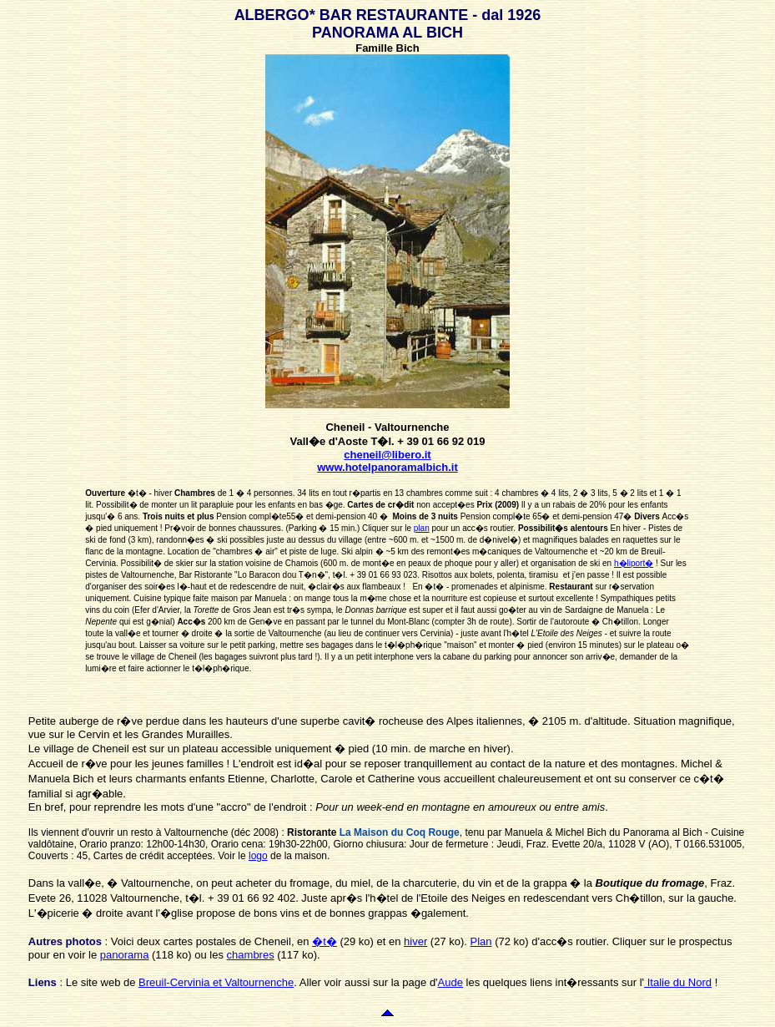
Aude (450, 982)
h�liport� (633, 563)
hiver (415, 941)
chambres (250, 955)
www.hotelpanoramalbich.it (387, 467)
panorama (124, 955)
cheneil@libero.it (387, 454)
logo (258, 856)
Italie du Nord (678, 982)
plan (422, 528)
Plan (481, 941)
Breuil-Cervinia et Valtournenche (216, 982)
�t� (324, 941)
